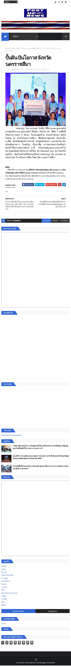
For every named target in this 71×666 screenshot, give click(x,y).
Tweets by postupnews (11, 435)
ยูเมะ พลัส (32, 48)
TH (43, 48)
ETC (4, 624)
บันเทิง (13, 48)
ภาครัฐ (4, 599)
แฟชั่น (3, 596)
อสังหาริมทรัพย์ (7, 575)
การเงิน (4, 587)
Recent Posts (18, 612)
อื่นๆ (3, 602)
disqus (55, 221)
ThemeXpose (30, 663)
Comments (52, 612)
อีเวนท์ (3, 572)
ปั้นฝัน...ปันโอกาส (22, 48)
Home (7, 48)
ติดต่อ (3, 605)
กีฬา (3, 590)
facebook (64, 221)
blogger (46, 221)
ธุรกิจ (3, 569)
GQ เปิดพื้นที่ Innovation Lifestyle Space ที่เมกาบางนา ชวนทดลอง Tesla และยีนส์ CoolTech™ (40, 467)
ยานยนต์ (4, 578)
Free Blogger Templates (45, 663)
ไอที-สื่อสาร (6, 581)
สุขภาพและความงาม (9, 593)
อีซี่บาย (39, 48)
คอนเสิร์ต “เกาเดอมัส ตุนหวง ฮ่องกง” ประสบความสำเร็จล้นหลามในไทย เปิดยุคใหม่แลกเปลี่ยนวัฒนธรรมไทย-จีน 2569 (41, 457)
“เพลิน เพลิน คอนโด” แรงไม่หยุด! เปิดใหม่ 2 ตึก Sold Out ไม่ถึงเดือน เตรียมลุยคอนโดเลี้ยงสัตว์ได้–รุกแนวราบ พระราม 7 (40, 447)
